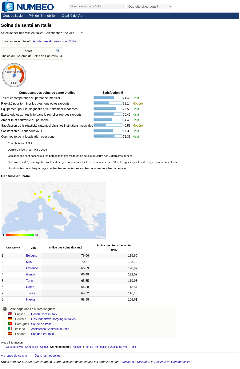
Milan (29, 261)
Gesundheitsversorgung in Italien (53, 319)
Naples (31, 299)
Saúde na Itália (41, 324)
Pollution (77, 346)
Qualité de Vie (72, 15)
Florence (32, 268)
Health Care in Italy (44, 314)
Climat (44, 346)
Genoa (30, 274)
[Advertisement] (210, 46)
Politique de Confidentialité (172, 361)
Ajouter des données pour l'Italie (54, 41)
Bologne (31, 255)
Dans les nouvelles (47, 355)
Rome (30, 287)
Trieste (30, 293)
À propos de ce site (14, 355)
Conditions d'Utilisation (134, 361)
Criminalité (31, 346)
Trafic (132, 346)
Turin (29, 280)
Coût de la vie (13, 15)
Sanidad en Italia (42, 334)
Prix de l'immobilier (42, 15)
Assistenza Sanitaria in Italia (50, 329)
